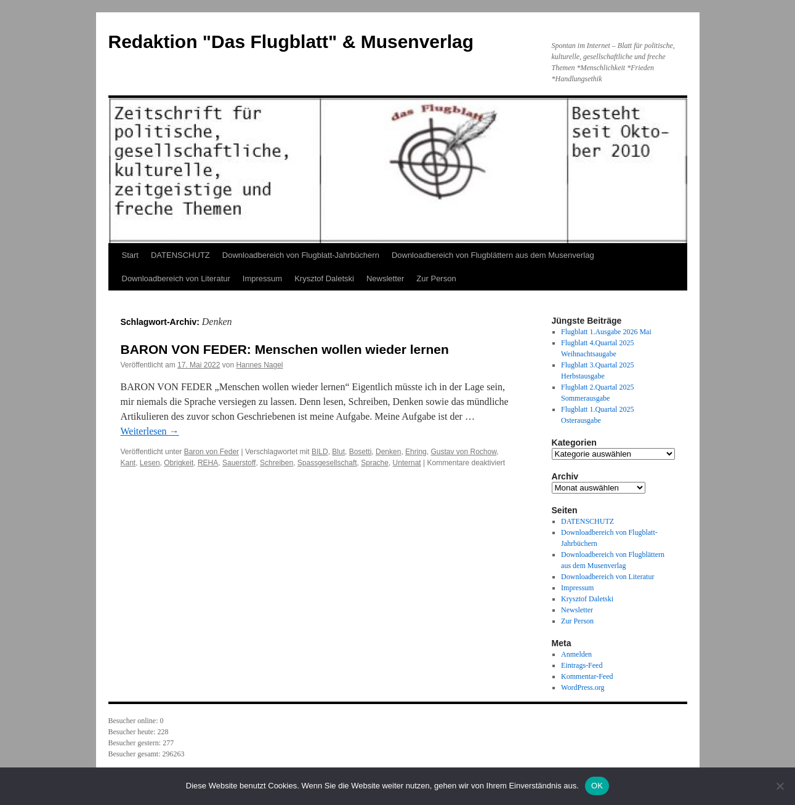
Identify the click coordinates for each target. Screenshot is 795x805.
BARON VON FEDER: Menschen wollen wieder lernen (285, 349)
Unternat (407, 463)
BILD (320, 451)
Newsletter (385, 278)
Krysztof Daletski (324, 278)
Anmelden (576, 654)
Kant (128, 463)
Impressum (262, 278)
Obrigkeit (178, 463)
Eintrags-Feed (581, 665)
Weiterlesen (150, 431)
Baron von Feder (211, 451)
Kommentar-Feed (587, 676)
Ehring (416, 451)
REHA (208, 463)
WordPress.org (582, 687)
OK (597, 785)
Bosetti (360, 451)
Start (130, 255)
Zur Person (436, 278)
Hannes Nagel (259, 365)
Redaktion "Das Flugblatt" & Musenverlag (291, 41)
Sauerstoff (239, 463)
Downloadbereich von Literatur (176, 278)
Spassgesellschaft (327, 463)
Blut (338, 451)
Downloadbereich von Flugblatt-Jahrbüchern (300, 255)
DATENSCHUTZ (180, 255)
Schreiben (276, 463)
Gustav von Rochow (463, 451)
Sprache (375, 463)
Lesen (150, 463)
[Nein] (779, 786)
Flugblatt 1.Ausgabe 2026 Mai (606, 331)
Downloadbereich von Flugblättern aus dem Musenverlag (493, 255)
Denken (388, 451)
